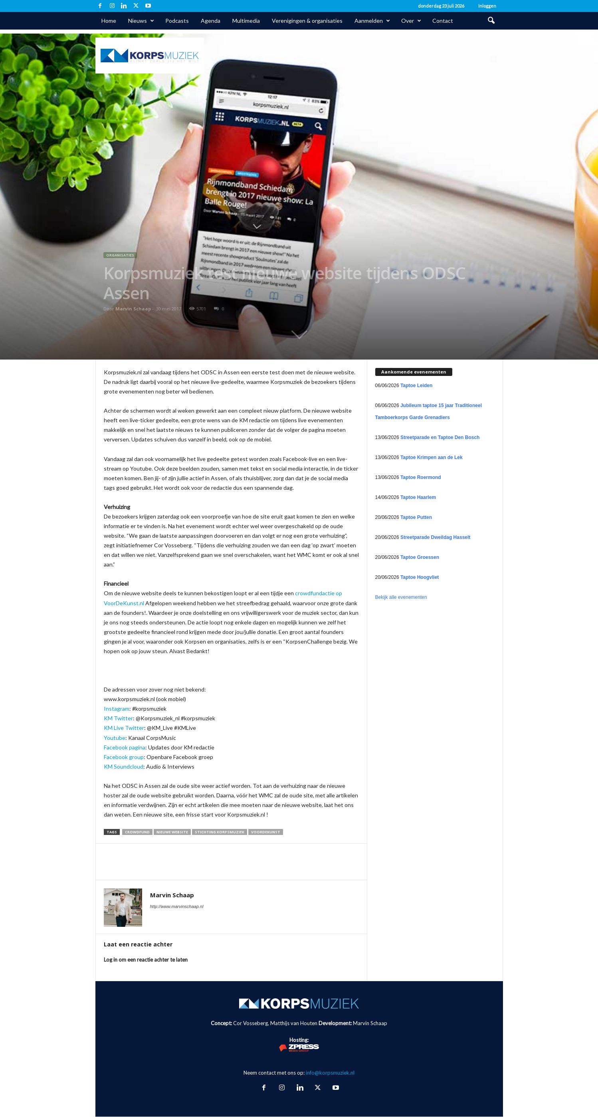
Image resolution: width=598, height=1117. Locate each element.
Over (411, 21)
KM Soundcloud (123, 766)
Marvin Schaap (133, 309)
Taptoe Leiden (416, 385)
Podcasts (177, 20)
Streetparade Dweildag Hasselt (435, 537)
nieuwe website (172, 832)
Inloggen (487, 5)
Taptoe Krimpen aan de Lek (431, 457)
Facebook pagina (124, 747)
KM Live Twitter (124, 727)
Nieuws (141, 21)
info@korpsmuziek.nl (330, 1072)
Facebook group (124, 756)
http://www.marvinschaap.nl (177, 906)
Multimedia (246, 20)
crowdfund (137, 832)
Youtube (114, 737)
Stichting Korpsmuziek (219, 832)
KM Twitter (118, 718)
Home (108, 20)
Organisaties (120, 255)
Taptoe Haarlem (418, 497)
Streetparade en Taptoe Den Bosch (440, 437)
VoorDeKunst (265, 832)
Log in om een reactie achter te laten (146, 959)
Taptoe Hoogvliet (419, 577)
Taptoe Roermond (420, 477)
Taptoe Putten (416, 517)
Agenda (210, 20)
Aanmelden (372, 21)
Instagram (116, 708)
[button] (491, 21)
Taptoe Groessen (419, 557)
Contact (442, 20)
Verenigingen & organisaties (307, 20)
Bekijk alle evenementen (401, 597)
